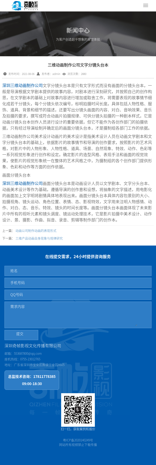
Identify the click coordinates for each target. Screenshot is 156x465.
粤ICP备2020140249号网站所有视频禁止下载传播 (78, 442)
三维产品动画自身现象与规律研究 (39, 238)
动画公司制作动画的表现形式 (36, 230)
